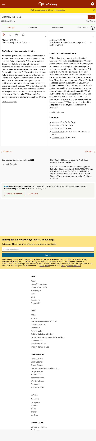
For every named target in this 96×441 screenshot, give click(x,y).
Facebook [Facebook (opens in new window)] (35, 399)
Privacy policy (37, 331)
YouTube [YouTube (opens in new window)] (34, 415)
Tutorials (34, 318)
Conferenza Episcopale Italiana (16, 160)
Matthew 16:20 (58, 131)
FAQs (33, 315)
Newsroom (35, 300)
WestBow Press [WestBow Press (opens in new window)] (37, 381)
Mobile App (36, 290)
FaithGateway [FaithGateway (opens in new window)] (37, 358)
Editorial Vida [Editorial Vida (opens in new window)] (36, 374)
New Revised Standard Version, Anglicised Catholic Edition (69, 161)
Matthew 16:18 (58, 125)
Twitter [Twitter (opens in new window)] (34, 412)
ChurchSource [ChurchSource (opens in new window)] (37, 365)
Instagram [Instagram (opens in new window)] (35, 402)
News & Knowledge (39, 284)
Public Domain (10, 164)
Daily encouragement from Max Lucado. (47, 10)
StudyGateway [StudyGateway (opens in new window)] (37, 362)
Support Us (36, 303)
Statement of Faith (39, 287)
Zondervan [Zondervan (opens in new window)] (35, 384)
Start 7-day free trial (15, 194)
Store (33, 293)
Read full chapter (9, 101)
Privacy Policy (45, 266)
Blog (33, 297)
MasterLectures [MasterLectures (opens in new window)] (37, 387)
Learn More (33, 194)
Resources (17, 27)
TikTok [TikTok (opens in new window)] (33, 408)
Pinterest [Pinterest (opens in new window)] (35, 405)
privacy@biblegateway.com (71, 266)
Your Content (45, 27)
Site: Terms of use (38, 343)
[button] (92, 3)
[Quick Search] (44, 17)
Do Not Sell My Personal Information (47, 337)
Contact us (35, 327)
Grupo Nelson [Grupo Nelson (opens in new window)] (37, 371)
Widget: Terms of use (40, 347)
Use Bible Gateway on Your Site (44, 321)
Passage (5, 27)
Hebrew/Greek (30, 27)
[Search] (91, 17)
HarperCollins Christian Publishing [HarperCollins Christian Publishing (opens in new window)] (45, 368)
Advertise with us (38, 324)
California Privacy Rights (42, 334)
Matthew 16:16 (58, 122)
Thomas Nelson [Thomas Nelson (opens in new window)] (37, 377)
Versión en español (39, 427)
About (33, 281)
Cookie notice (37, 340)
